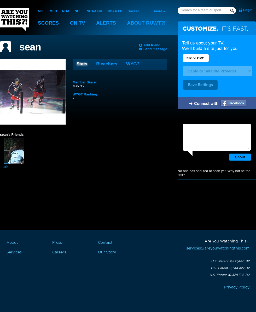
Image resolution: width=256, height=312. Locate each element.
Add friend (151, 45)
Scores (48, 23)
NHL (78, 11)
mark (4, 166)
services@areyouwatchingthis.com (217, 248)
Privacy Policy (236, 287)
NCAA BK (94, 11)
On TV (77, 23)
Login (247, 10)
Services (14, 252)
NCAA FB (115, 11)
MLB (53, 11)
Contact (105, 243)
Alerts (106, 23)
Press (57, 243)
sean (30, 47)
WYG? (132, 63)
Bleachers (106, 63)
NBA (65, 11)
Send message (155, 49)
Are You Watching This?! (14, 19)
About (146, 23)
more (158, 11)
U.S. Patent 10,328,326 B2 (229, 274)
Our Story (107, 252)
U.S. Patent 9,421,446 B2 (230, 261)
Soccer (133, 11)
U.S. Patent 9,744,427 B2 (230, 268)
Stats (82, 63)
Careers (59, 252)
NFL (41, 11)
